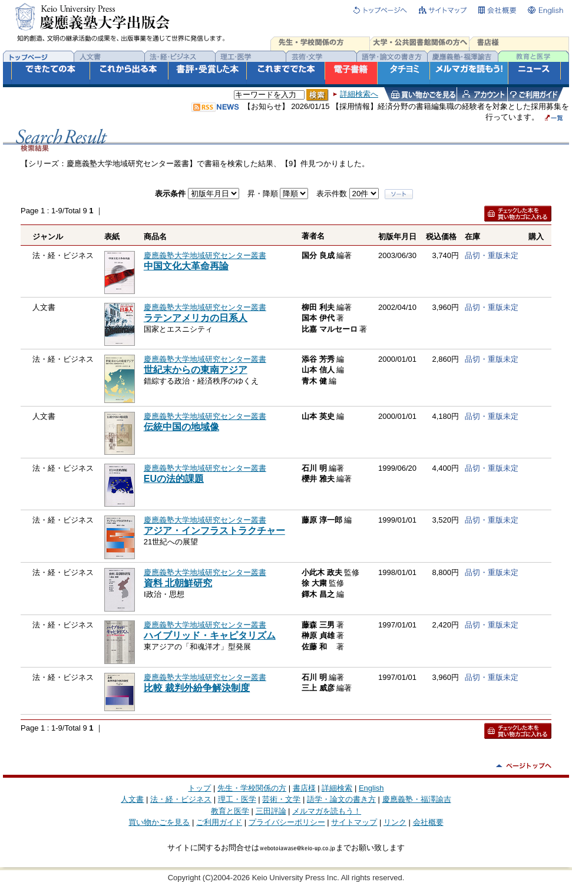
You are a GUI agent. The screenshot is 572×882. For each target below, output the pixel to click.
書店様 (304, 788)
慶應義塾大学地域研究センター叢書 (205, 255)
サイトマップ (354, 822)
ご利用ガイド (219, 822)
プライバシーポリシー (287, 822)
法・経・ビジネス (180, 799)
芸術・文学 (281, 799)
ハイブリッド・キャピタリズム (210, 635)
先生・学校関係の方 (251, 788)
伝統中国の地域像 (181, 427)
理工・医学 (237, 799)
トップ (199, 788)
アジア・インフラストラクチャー (214, 531)
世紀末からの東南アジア (195, 370)
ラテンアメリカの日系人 (195, 318)
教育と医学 (230, 811)
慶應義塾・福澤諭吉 (416, 799)
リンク (394, 822)
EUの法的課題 (174, 479)
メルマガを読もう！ (326, 811)
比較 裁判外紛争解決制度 (197, 688)
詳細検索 (337, 788)
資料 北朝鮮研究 (178, 583)
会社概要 (428, 822)
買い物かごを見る (159, 822)
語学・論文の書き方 (341, 799)
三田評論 (271, 811)
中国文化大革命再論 (186, 266)
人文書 (132, 799)
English (371, 788)
